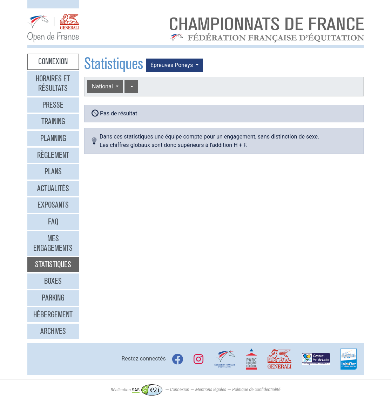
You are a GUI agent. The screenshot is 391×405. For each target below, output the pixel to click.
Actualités (53, 188)
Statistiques (53, 264)
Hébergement (53, 314)
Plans (53, 171)
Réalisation (136, 389)
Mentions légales (210, 389)
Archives (53, 331)
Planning (53, 138)
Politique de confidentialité (256, 389)
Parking (53, 298)
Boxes (53, 281)
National (103, 86)
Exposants (53, 205)
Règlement (53, 155)
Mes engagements (53, 243)
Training (53, 121)
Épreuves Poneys (172, 65)
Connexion (53, 61)
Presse (52, 105)
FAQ (53, 222)
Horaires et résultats (53, 83)
